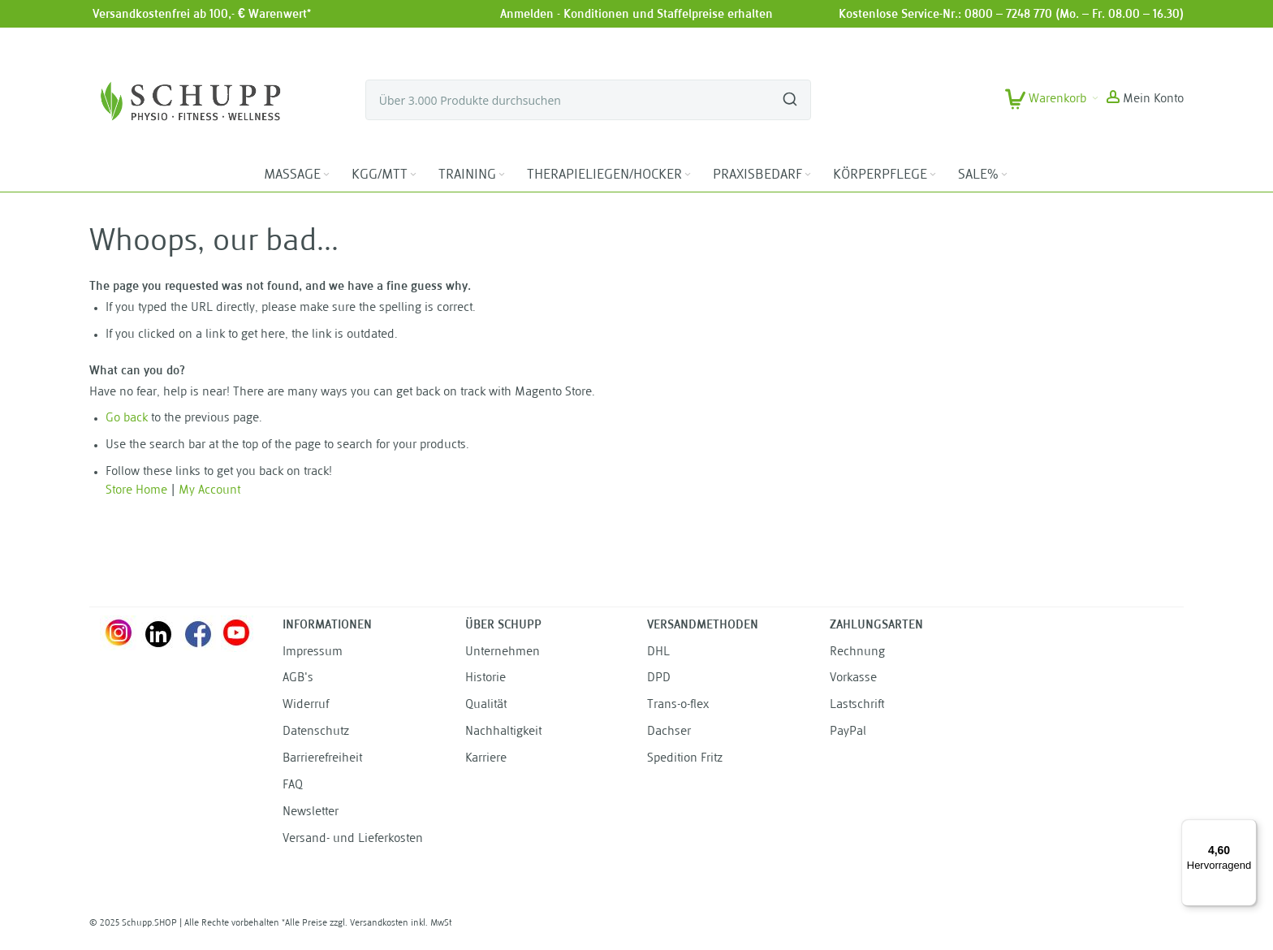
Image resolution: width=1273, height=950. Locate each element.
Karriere (486, 759)
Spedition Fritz (685, 759)
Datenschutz (316, 732)
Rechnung (857, 652)
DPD (659, 678)
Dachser (669, 732)
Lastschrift (857, 705)
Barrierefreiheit (322, 759)
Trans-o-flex (678, 705)
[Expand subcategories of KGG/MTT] (413, 175)
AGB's (298, 678)
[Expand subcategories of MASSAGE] (326, 175)
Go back (127, 418)
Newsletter (311, 812)
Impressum (313, 652)
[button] (1145, 100)
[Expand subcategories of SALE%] (1004, 175)
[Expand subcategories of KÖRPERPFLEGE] (933, 175)
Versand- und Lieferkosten (353, 839)
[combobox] (588, 100)
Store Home (136, 491)
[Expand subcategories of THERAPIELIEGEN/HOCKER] (687, 175)
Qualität (486, 705)
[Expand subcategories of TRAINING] (501, 175)
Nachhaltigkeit (503, 732)
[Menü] (1247, 829)
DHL (658, 652)
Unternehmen (502, 652)
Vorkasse (853, 678)
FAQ (293, 785)
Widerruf (306, 705)
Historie (485, 678)
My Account (209, 491)
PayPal (848, 732)
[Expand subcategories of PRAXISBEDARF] (807, 175)
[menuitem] (298, 175)
